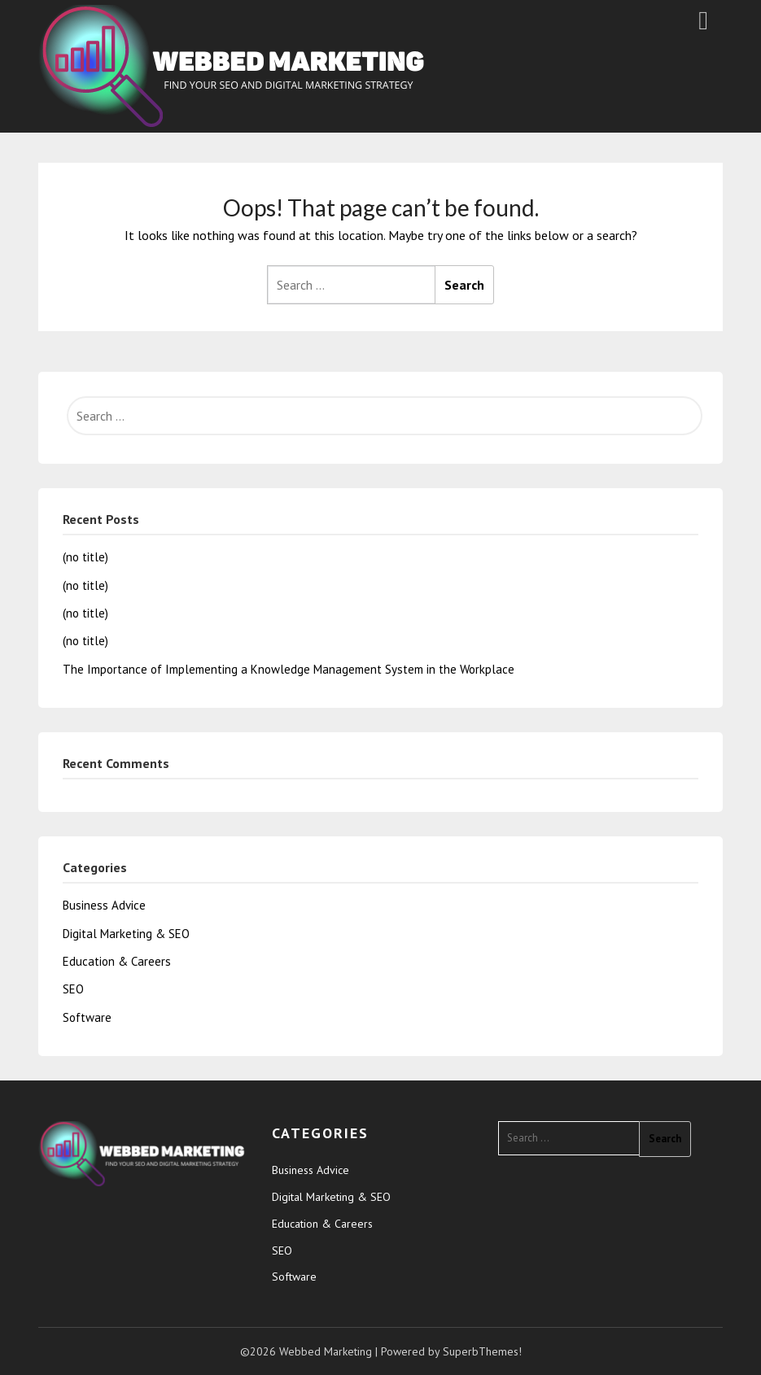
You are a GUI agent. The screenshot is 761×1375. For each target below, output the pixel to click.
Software (87, 1017)
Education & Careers (117, 961)
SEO (73, 989)
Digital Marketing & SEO (126, 933)
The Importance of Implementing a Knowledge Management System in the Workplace (288, 669)
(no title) (85, 557)
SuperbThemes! (482, 1351)
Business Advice (104, 905)
